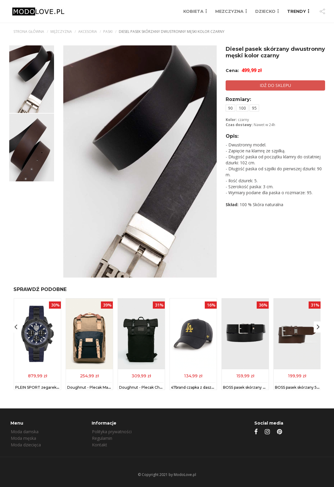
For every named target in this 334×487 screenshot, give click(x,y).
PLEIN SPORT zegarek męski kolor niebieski (55, 387)
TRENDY (296, 11)
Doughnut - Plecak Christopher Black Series (159, 387)
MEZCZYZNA (229, 11)
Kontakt (99, 445)
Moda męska (23, 438)
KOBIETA (193, 11)
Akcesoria (87, 31)
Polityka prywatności (112, 431)
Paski (108, 31)
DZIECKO (265, 11)
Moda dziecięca (26, 445)
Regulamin (102, 438)
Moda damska (25, 431)
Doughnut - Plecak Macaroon (94, 387)
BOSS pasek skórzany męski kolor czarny (260, 387)
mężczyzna (61, 31)
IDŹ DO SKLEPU (275, 85)
